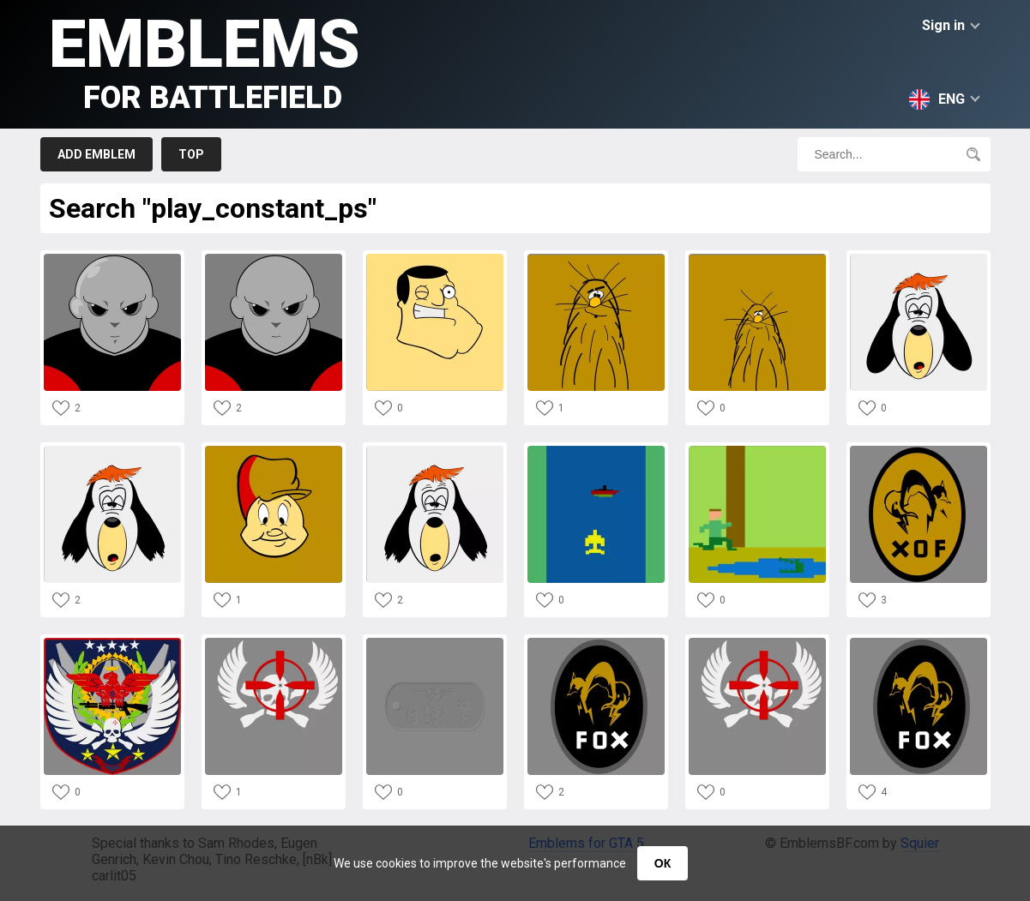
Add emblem (96, 154)
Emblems (204, 60)
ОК (662, 863)
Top (191, 154)
